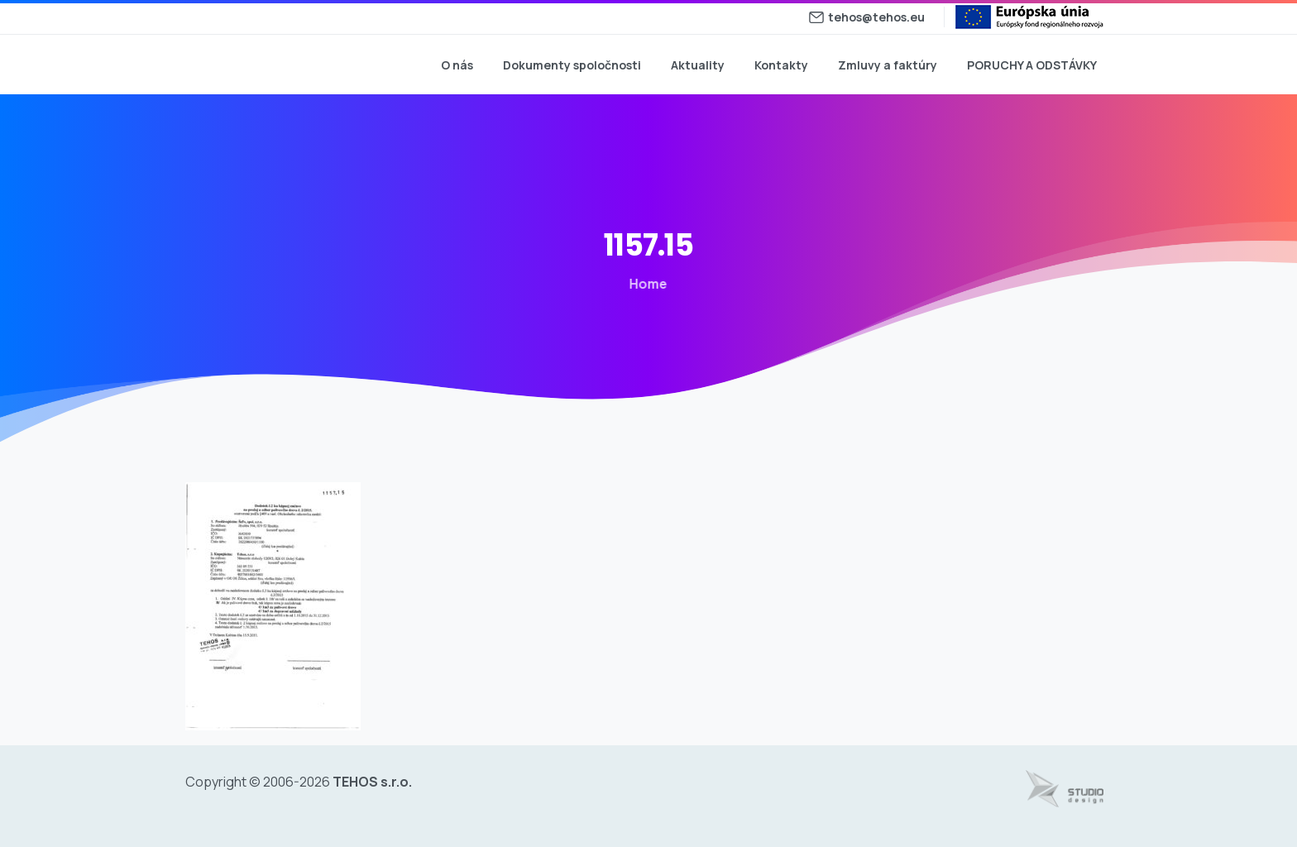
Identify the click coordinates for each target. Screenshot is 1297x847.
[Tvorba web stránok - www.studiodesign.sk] (1064, 789)
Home (645, 284)
